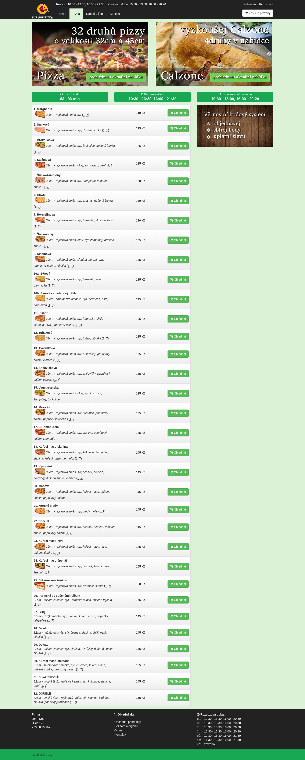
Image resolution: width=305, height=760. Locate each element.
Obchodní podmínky (127, 722)
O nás (118, 730)
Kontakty (120, 734)
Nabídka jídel (95, 13)
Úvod (62, 13)
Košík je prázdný (257, 13)
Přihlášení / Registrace (258, 4)
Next (269, 54)
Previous (36, 54)
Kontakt (115, 13)
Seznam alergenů (126, 726)
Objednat (178, 113)
